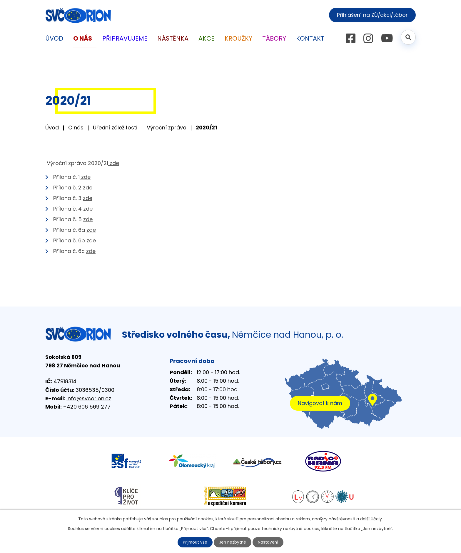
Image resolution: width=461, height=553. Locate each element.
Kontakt (310, 38)
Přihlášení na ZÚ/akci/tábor (371, 15)
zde (113, 163)
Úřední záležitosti (115, 127)
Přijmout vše (194, 542)
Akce (206, 38)
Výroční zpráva (166, 127)
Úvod (52, 127)
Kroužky (238, 38)
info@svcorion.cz (88, 398)
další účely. (371, 519)
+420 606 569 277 (87, 406)
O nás (75, 127)
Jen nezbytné (233, 542)
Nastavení (269, 542)
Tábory (274, 38)
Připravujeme (124, 38)
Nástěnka (172, 38)
